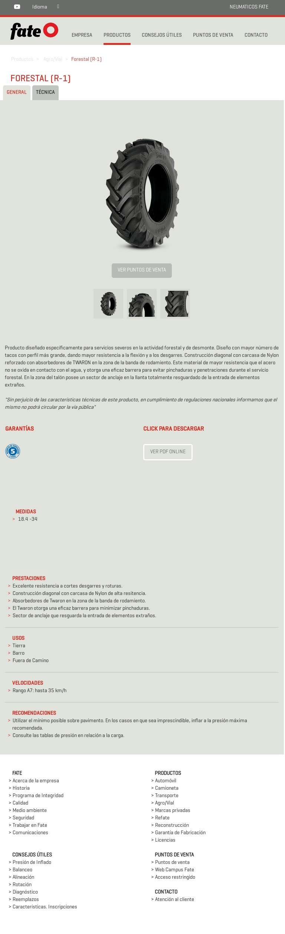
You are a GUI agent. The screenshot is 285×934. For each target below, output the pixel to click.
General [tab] (17, 92)
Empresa (82, 35)
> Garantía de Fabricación (178, 833)
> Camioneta (164, 788)
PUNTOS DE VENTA (213, 35)
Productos (22, 59)
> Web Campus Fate (172, 870)
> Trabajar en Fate (28, 825)
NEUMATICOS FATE (249, 7)
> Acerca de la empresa (34, 781)
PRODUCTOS (117, 35)
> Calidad (18, 803)
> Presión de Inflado (30, 862)
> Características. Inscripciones (43, 907)
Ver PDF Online (168, 452)
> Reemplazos (24, 899)
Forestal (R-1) (86, 59)
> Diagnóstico (23, 892)
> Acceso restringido (173, 877)
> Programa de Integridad (36, 796)
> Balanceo (20, 870)
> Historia (19, 788)
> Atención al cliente (172, 899)
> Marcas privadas (170, 810)
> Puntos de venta (170, 862)
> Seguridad (21, 818)
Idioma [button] (39, 7)
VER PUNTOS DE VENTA (142, 270)
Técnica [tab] (45, 92)
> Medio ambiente (28, 810)
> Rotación (20, 885)
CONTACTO (256, 35)
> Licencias (163, 840)
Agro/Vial (52, 59)
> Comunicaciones (28, 833)
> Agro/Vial (162, 803)
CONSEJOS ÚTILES (162, 35)
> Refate (160, 818)
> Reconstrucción (170, 825)
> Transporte (164, 796)
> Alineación (21, 877)
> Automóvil (163, 781)
